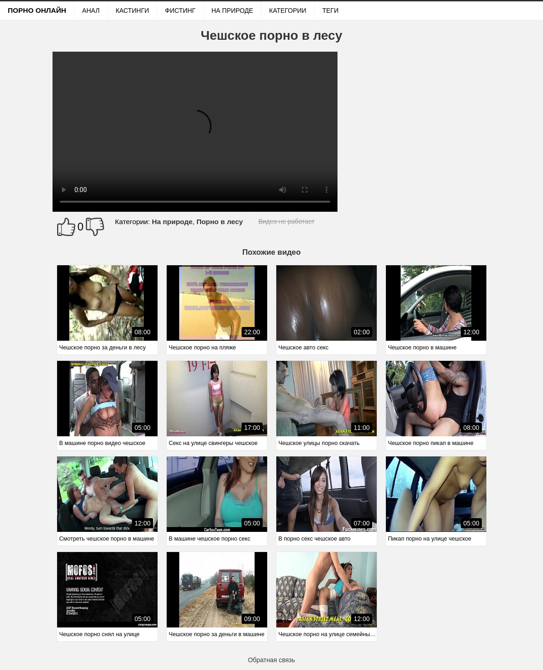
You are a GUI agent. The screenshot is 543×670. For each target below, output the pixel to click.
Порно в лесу (219, 221)
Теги (330, 10)
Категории (287, 10)
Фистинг (180, 10)
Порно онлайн (37, 10)
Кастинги (132, 10)
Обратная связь (271, 660)
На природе (232, 10)
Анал (91, 10)
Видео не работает (286, 221)
